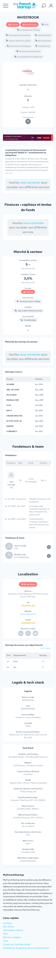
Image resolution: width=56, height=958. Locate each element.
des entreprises (43, 41)
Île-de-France (30, 24)
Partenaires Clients (13, 930)
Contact (7, 923)
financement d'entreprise (18, 35)
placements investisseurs (19, 46)
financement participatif (28, 51)
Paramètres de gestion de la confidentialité (26, 948)
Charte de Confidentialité (16, 944)
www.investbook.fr (28, 614)
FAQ (5, 933)
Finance (13, 24)
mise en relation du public (18, 41)
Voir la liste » (45, 648)
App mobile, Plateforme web (28, 311)
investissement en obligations (28, 57)
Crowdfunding (28, 320)
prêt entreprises (43, 35)
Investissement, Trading (28, 30)
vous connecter (30, 182)
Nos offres (8, 926)
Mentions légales (12, 937)
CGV (5, 940)
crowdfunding (42, 46)
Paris (45, 24)
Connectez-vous (28, 605)
